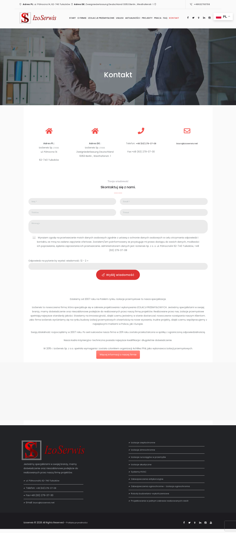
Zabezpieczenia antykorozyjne (148, 482)
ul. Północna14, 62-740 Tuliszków (44, 484)
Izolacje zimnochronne (144, 453)
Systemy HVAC (139, 475)
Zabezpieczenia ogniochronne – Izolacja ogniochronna (162, 490)
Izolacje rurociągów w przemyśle (149, 460)
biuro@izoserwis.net (187, 143)
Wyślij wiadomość (120, 278)
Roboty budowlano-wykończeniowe (151, 497)
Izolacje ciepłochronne (144, 446)
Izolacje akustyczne (142, 468)
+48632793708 (202, 4)
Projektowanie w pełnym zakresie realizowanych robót (161, 504)
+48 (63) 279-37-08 (146, 143)
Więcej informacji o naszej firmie (118, 358)
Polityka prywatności (77, 526)
